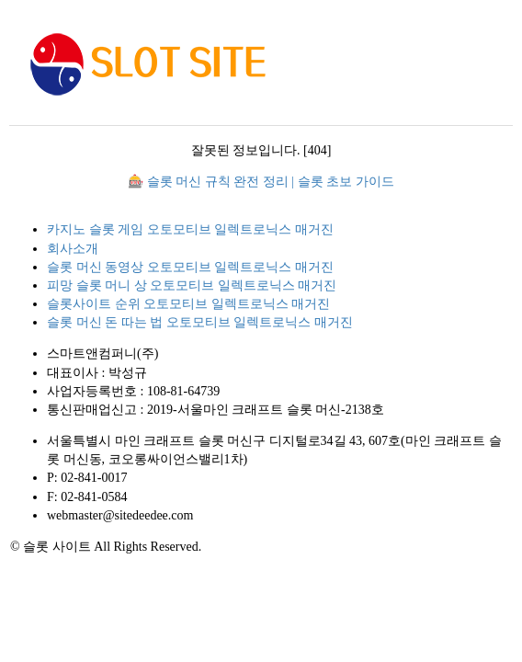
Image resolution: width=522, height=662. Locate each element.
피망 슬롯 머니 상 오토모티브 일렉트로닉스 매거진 (191, 285)
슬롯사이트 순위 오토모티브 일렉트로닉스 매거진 (188, 304)
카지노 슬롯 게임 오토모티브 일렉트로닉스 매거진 (190, 229)
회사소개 (72, 249)
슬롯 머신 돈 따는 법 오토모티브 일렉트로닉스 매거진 (200, 322)
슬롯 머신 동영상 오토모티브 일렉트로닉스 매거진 (190, 267)
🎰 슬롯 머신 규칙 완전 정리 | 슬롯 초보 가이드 (260, 181)
